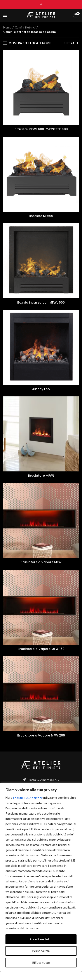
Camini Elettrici (25, 27)
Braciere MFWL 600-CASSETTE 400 (41, 129)
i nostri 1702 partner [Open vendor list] (27, 798)
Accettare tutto (41, 939)
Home (7, 27)
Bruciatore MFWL (41, 476)
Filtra (69, 43)
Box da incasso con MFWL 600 (41, 302)
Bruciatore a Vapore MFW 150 (41, 649)
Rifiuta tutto (41, 962)
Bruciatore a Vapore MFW (41, 562)
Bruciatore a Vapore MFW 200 (41, 735)
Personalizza (41, 951)
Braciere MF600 (41, 216)
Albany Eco (41, 389)
